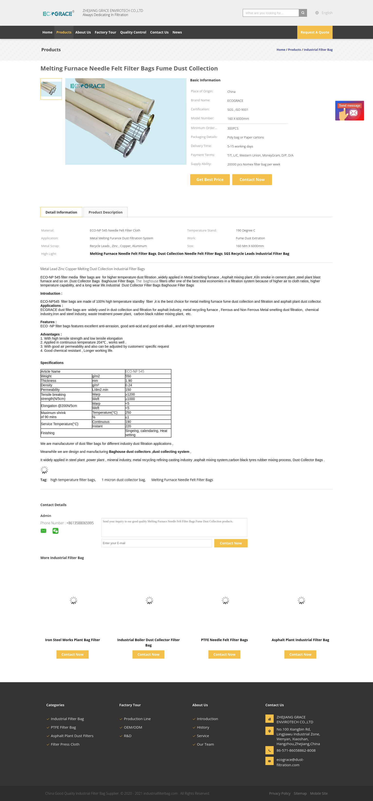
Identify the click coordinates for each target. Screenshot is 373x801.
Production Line (135, 718)
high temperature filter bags (72, 479)
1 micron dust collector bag (123, 479)
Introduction (205, 718)
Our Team (203, 744)
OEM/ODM (130, 727)
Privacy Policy (279, 793)
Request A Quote (315, 32)
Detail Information (61, 212)
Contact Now (252, 179)
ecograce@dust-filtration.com (290, 762)
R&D (125, 735)
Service (200, 735)
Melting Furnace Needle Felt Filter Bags (182, 479)
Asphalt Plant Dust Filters (69, 735)
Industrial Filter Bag (65, 718)
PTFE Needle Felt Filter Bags (224, 639)
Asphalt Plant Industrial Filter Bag (300, 639)
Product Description (105, 212)
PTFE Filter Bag (61, 727)
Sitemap (300, 793)
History (200, 727)
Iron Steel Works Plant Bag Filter (72, 639)
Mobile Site (319, 793)
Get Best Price (210, 179)
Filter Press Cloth (63, 744)
